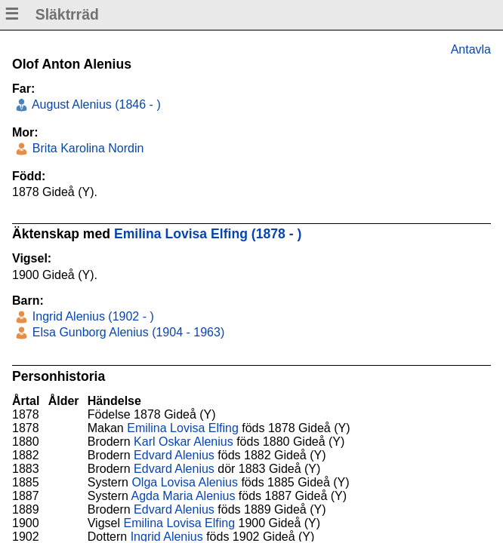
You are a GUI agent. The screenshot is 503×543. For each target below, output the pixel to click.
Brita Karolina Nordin (86, 148)
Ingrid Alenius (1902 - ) (91, 316)
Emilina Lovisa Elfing (183, 428)
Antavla (471, 49)
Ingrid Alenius (167, 536)
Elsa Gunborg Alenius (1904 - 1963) (126, 332)
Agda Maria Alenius (183, 495)
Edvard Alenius (174, 455)
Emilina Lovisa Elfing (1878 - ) (207, 233)
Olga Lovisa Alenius (184, 482)
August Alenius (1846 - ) (94, 104)
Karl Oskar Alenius (183, 441)
